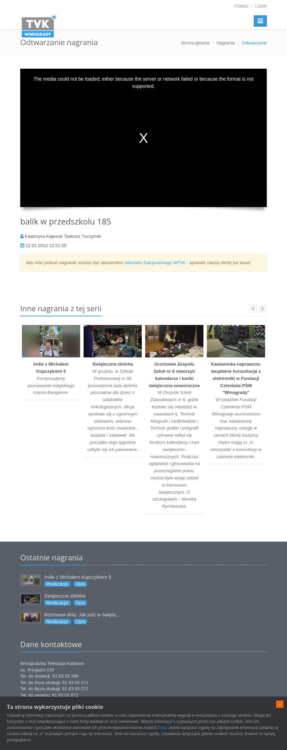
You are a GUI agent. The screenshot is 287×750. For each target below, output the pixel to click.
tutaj (162, 727)
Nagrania (225, 42)
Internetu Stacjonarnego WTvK (154, 262)
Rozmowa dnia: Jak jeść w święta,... (82, 614)
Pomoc (242, 6)
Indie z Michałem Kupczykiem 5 (77, 577)
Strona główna (195, 42)
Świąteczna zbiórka (65, 596)
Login (261, 6)
